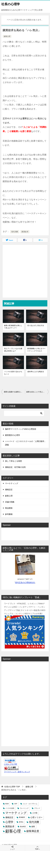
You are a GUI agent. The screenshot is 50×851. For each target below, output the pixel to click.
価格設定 (9, 489)
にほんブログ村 (10, 764)
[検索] (24, 413)
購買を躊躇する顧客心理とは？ (14, 392)
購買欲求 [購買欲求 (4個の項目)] (9, 826)
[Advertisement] (25, 271)
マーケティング (11, 483)
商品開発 (9, 508)
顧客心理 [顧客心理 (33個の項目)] (13, 831)
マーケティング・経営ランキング (17, 772)
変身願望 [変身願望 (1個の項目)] (22, 817)
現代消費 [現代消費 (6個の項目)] (34, 822)
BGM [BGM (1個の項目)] (7, 803)
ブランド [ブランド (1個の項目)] (37, 808)
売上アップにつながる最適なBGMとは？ (13, 350)
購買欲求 (25, 232)
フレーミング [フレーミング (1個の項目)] (24, 808)
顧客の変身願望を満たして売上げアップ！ (13, 327)
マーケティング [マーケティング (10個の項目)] (16, 812)
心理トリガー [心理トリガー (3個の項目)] (36, 817)
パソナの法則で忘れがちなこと (13, 373)
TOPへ (37, 848)
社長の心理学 (10, 4)
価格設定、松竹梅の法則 (15, 467)
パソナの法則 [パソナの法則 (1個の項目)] (9, 808)
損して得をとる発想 (13, 461)
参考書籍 (9, 514)
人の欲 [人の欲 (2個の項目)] (34, 813)
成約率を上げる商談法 (35, 372)
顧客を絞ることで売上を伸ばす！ (37, 392)
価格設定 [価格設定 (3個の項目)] (9, 817)
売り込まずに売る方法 (35, 325)
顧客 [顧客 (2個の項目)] (33, 827)
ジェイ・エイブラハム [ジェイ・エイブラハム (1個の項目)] (30, 803)
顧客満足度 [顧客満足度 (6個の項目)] (32, 831)
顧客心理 (7, 36)
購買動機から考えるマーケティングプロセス (36, 350)
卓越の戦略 (9, 502)
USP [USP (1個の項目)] (15, 803)
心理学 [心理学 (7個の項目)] (9, 821)
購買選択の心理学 (12, 435)
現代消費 (14, 232)
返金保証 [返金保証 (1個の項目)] (23, 826)
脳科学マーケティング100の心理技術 (20, 429)
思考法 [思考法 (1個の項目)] (21, 822)
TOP (12, 787)
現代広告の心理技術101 (25, 582)
